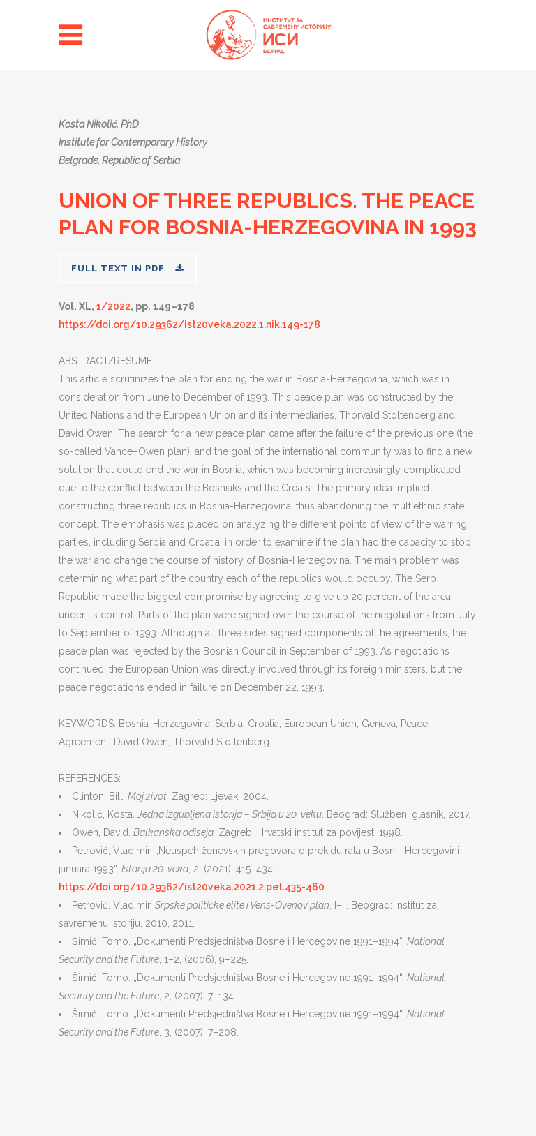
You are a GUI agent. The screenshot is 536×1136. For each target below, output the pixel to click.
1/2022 (113, 306)
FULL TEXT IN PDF (127, 268)
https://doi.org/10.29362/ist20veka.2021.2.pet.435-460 (192, 886)
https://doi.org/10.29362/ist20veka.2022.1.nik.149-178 (189, 324)
